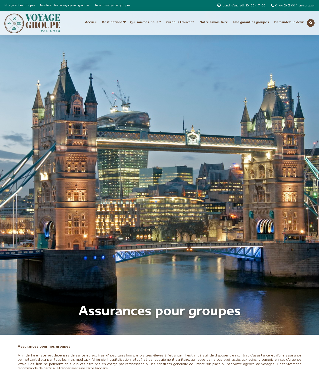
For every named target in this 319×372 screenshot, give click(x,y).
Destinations (112, 22)
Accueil (91, 22)
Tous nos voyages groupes (112, 5)
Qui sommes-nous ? (145, 22)
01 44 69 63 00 (285, 5)
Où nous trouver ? (180, 22)
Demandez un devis (289, 22)
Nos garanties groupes (19, 5)
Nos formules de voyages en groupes (64, 5)
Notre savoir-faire (214, 22)
